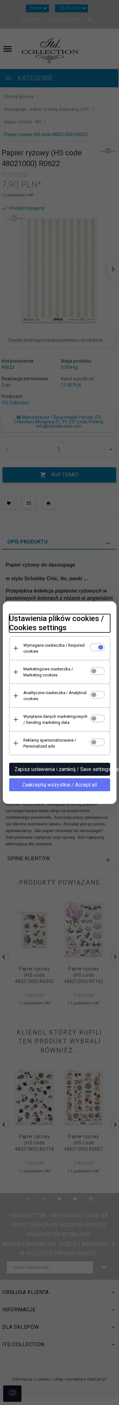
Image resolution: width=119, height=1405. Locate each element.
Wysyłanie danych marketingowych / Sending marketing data (55, 719)
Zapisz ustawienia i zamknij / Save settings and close (62, 769)
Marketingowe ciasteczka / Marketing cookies (48, 672)
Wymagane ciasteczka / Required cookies (54, 648)
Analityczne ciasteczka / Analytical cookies (54, 695)
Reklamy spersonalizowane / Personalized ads (49, 743)
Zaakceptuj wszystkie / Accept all (59, 785)
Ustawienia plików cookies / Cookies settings (56, 623)
